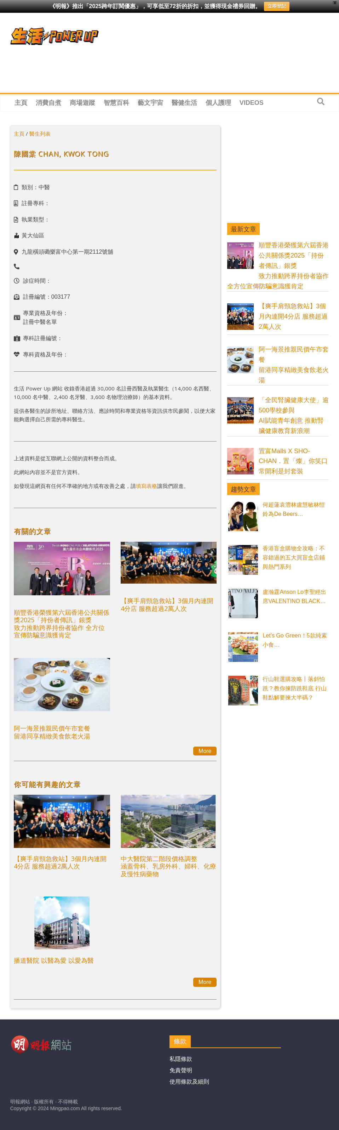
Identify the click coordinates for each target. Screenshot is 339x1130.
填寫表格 (146, 485)
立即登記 (277, 6)
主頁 (21, 102)
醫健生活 (184, 102)
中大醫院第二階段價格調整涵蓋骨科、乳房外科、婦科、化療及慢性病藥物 (168, 866)
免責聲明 (181, 1070)
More (205, 751)
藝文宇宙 (150, 102)
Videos (252, 102)
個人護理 (218, 102)
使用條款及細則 (189, 1082)
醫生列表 (40, 133)
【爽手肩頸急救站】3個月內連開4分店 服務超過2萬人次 (167, 604)
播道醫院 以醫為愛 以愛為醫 (54, 960)
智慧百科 (116, 102)
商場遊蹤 (82, 102)
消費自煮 (48, 102)
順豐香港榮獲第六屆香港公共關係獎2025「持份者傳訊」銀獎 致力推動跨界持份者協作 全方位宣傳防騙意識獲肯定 (61, 624)
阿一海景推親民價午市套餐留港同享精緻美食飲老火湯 (52, 732)
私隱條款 (181, 1059)
